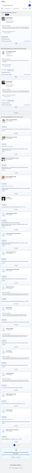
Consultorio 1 (4, 69)
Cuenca (7, 14)
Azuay (3, 14)
